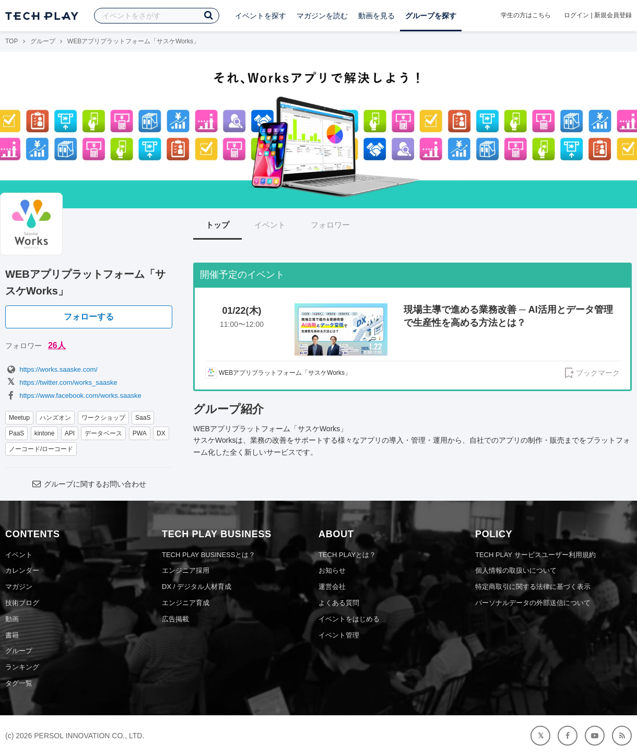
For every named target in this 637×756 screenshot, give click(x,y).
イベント (270, 224)
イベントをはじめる (349, 619)
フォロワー (330, 224)
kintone (44, 433)
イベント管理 (338, 635)
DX (161, 433)
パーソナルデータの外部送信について (533, 603)
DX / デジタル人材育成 (196, 586)
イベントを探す (260, 15)
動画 (12, 619)
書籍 (12, 635)
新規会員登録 (613, 15)
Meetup (19, 417)
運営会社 (332, 586)
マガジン (18, 586)
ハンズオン (55, 417)
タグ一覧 (18, 683)
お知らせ (332, 570)
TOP (11, 41)
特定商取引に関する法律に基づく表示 (533, 586)
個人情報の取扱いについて (516, 570)
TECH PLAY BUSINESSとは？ (208, 555)
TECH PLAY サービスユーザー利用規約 (535, 555)
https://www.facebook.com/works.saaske (73, 395)
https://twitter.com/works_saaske (61, 382)
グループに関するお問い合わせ (88, 484)
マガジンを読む (322, 15)
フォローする (89, 316)
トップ (217, 224)
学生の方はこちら (526, 15)
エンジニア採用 (185, 570)
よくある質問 (338, 603)
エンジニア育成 (185, 603)
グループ (42, 41)
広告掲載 (175, 619)
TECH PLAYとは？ (347, 555)
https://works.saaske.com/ (51, 369)
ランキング (22, 667)
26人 (57, 345)
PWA (140, 433)
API (70, 433)
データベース (103, 433)
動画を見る (376, 15)
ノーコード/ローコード (41, 449)
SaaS (142, 417)
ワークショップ (103, 417)
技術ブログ (22, 603)
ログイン (576, 15)
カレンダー (22, 570)
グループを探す (430, 15)
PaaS (16, 433)
